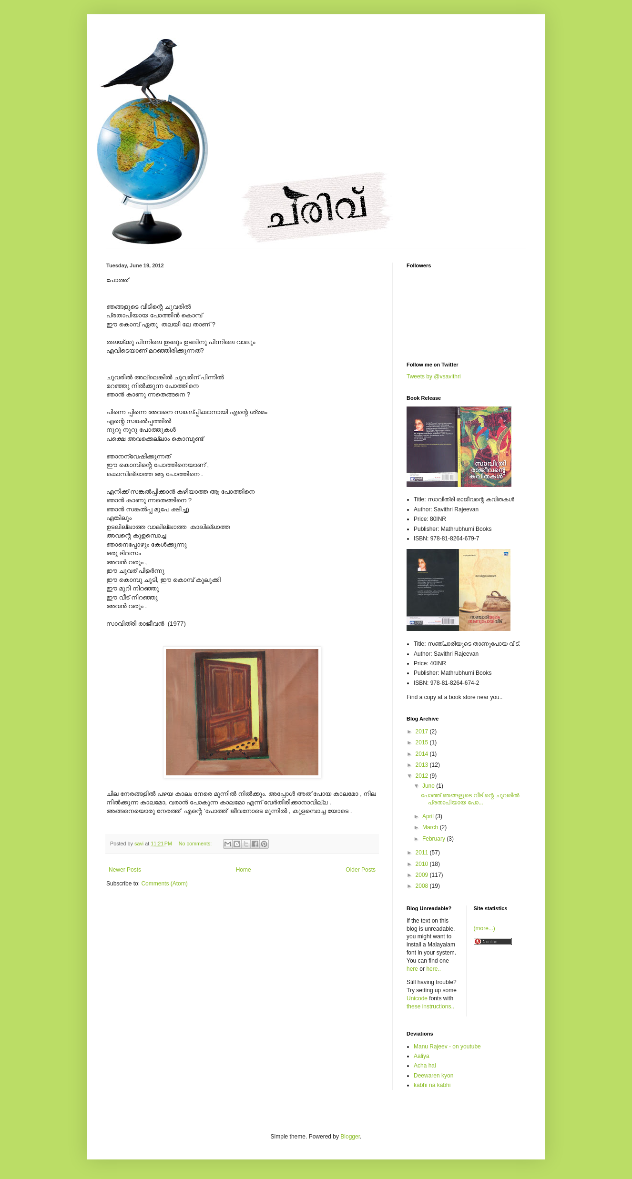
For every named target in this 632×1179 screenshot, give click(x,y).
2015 (423, 742)
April (428, 816)
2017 (423, 731)
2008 (423, 886)
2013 (423, 765)
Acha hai (425, 1065)
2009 (423, 875)
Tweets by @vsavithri (434, 376)
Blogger (350, 1136)
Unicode (417, 998)
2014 (423, 754)
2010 (423, 864)
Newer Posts (125, 869)
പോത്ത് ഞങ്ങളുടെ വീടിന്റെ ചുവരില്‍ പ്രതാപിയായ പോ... (470, 798)
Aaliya (421, 1056)
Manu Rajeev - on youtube (447, 1046)
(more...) (484, 928)
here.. (433, 969)
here (412, 969)
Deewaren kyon (433, 1075)
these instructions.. (430, 1006)
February (434, 838)
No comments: (196, 843)
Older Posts (361, 869)
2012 (423, 775)
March (431, 827)
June (429, 786)
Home (243, 869)
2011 (423, 852)
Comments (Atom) (164, 883)
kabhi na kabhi (432, 1085)
